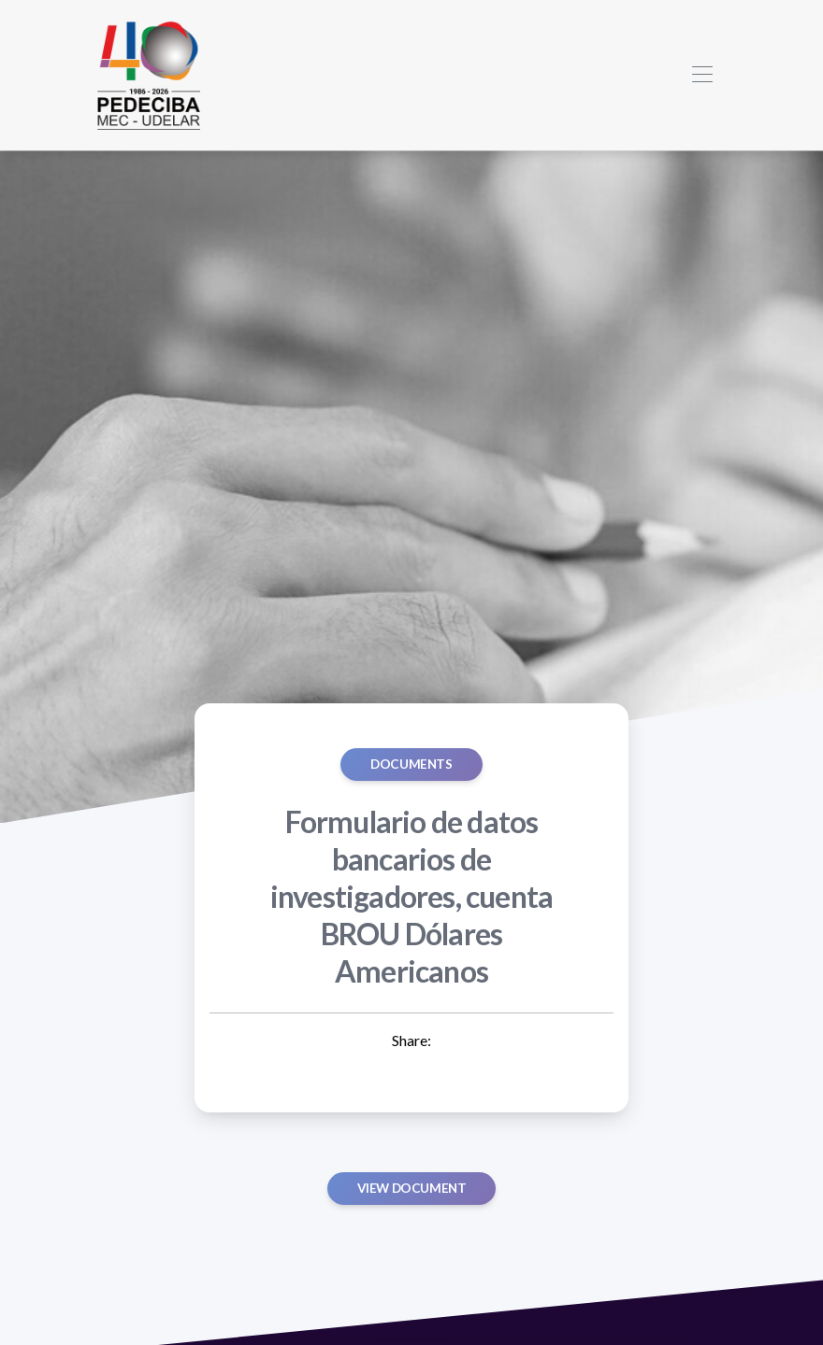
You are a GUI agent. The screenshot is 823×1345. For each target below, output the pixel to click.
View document (412, 1188)
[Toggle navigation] (702, 75)
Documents (411, 764)
